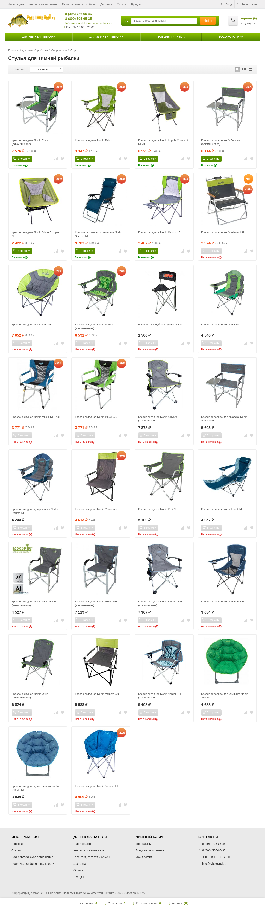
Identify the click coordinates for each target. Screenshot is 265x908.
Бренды (136, 4)
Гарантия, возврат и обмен (79, 4)
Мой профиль (145, 857)
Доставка (106, 4)
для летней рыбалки (38, 36)
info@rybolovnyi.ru (214, 863)
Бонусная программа (150, 850)
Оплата (121, 4)
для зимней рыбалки (106, 36)
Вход (226, 4)
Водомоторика (231, 36)
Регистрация (247, 4)
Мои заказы (143, 843)
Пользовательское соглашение (32, 857)
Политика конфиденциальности (32, 863)
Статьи (16, 850)
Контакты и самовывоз (43, 4)
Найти (208, 20)
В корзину (21, 158)
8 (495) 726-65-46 (76, 14)
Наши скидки (16, 4)
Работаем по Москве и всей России (88, 23)
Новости (17, 843)
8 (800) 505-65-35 (76, 18)
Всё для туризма (170, 36)
